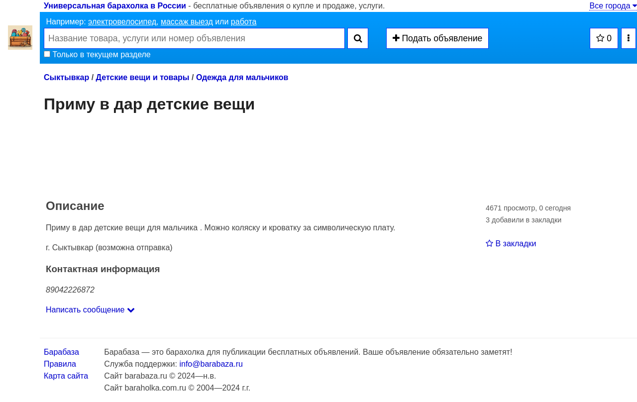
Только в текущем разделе (97, 54)
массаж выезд (187, 21)
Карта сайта (66, 376)
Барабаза (61, 352)
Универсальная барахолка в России (115, 5)
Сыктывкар (66, 77)
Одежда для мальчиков (242, 77)
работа (244, 21)
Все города (613, 5)
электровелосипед (122, 21)
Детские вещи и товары (143, 77)
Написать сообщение (90, 309)
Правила (60, 364)
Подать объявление (438, 38)
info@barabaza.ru (210, 364)
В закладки (511, 243)
